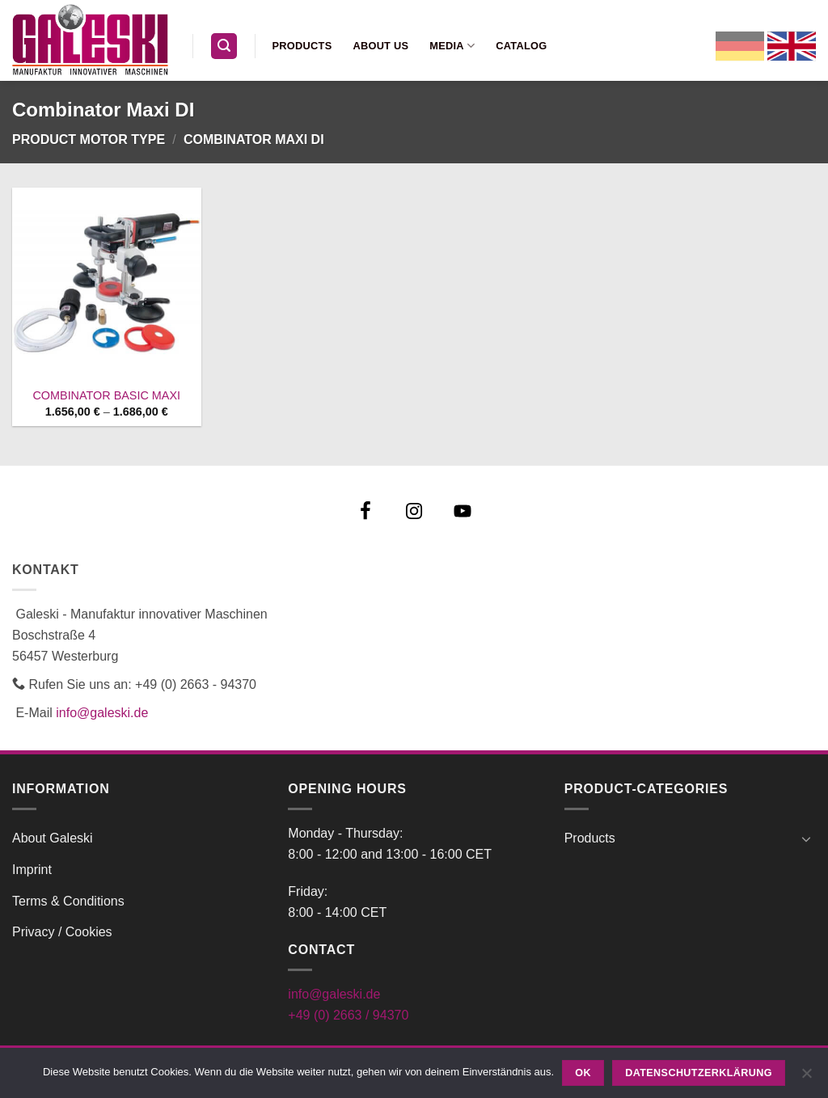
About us (380, 46)
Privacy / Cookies (62, 932)
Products (302, 46)
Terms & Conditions (68, 901)
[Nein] (806, 1078)
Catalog (521, 46)
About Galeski (52, 838)
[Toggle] (806, 838)
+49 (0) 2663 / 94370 (348, 1015)
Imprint (32, 869)
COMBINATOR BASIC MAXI (106, 395)
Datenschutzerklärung (698, 1073)
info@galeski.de (102, 713)
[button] (224, 46)
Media (452, 45)
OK (583, 1073)
